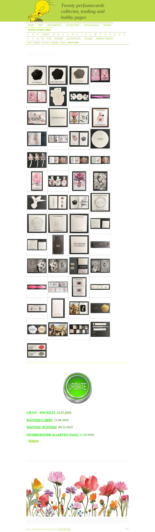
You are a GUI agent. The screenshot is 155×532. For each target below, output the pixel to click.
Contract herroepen (64, 529)
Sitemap (55, 529)
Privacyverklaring (48, 529)
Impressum (28, 529)
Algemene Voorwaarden (37, 529)
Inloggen (127, 528)
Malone (33, 440)
